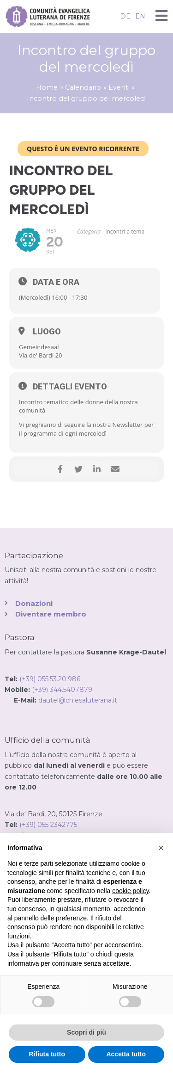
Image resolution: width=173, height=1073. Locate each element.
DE (125, 16)
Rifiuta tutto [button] (47, 1054)
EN (140, 16)
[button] (161, 847)
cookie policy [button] (130, 890)
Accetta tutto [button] (126, 1054)
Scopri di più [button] (86, 1032)
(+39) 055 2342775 (48, 824)
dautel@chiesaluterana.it (77, 700)
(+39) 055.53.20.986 (49, 679)
